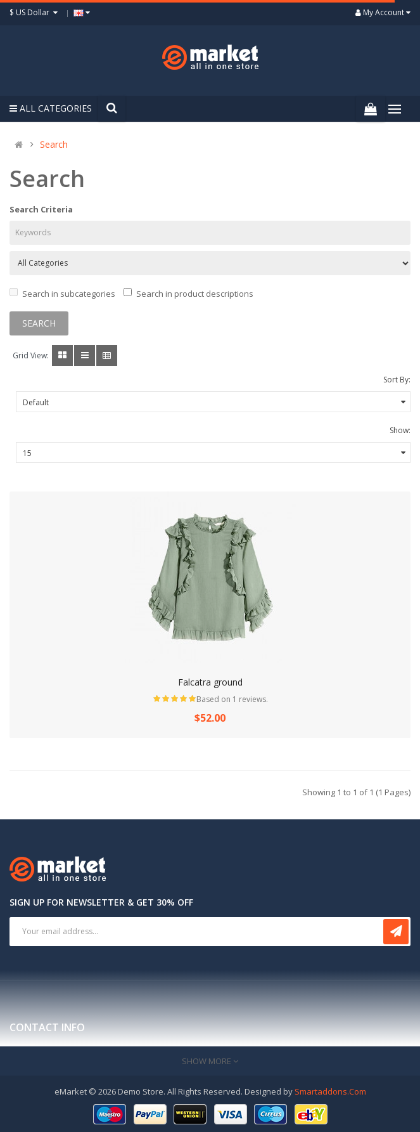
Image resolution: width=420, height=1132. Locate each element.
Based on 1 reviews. (232, 699)
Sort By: (396, 379)
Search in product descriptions (188, 293)
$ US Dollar (35, 12)
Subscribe (396, 931)
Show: (400, 430)
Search (54, 144)
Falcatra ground (210, 682)
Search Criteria (41, 209)
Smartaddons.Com (330, 1091)
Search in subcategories (62, 293)
